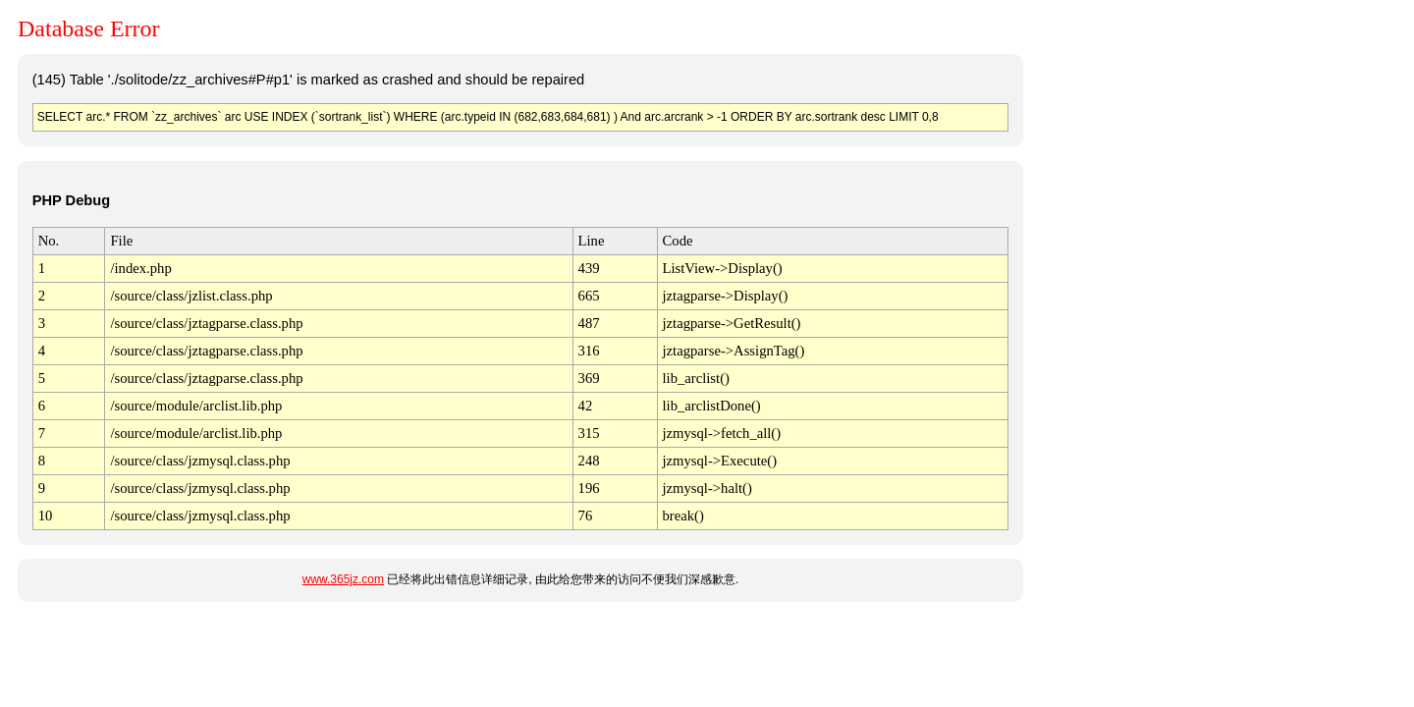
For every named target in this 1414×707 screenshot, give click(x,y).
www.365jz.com (343, 579)
